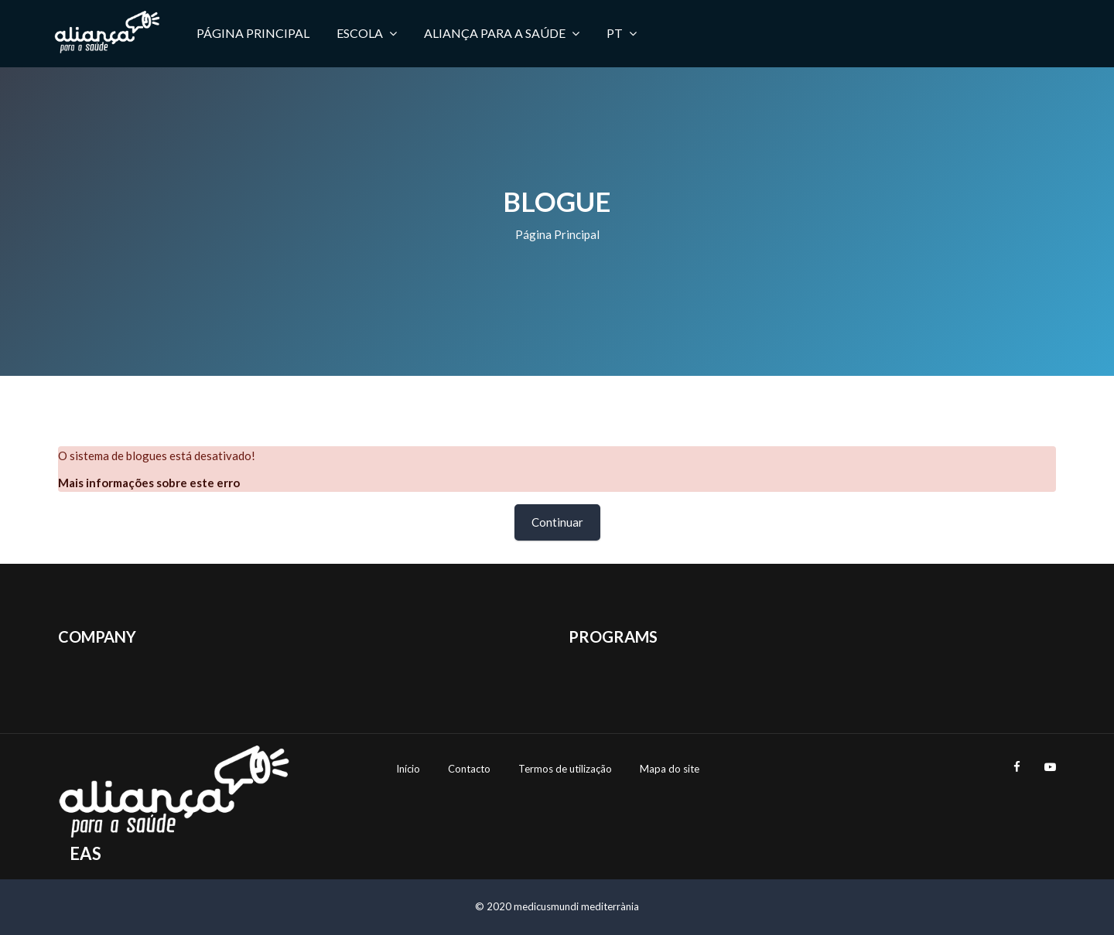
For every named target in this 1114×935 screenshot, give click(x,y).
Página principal (557, 234)
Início (408, 769)
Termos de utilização (565, 769)
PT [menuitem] (622, 33)
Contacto (469, 769)
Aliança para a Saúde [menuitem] (501, 33)
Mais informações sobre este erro (149, 483)
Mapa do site (669, 769)
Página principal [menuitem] (252, 33)
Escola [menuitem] (367, 33)
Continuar (557, 522)
